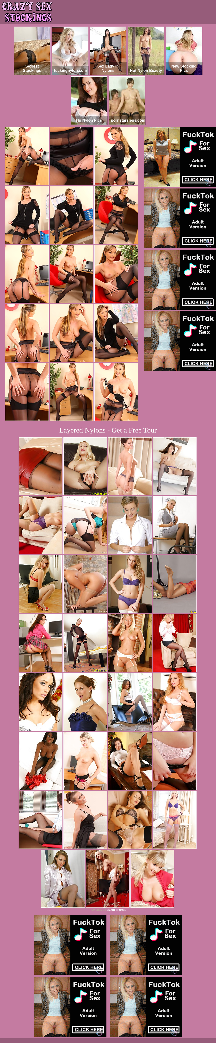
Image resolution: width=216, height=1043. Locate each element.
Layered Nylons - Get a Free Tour (108, 430)
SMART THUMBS (116, 910)
